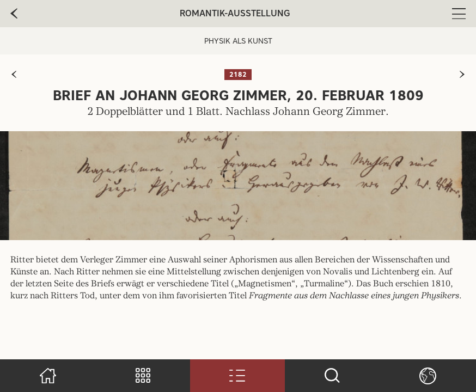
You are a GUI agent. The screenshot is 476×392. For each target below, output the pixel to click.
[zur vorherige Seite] (14, 13)
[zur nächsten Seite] (462, 74)
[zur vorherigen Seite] (14, 74)
